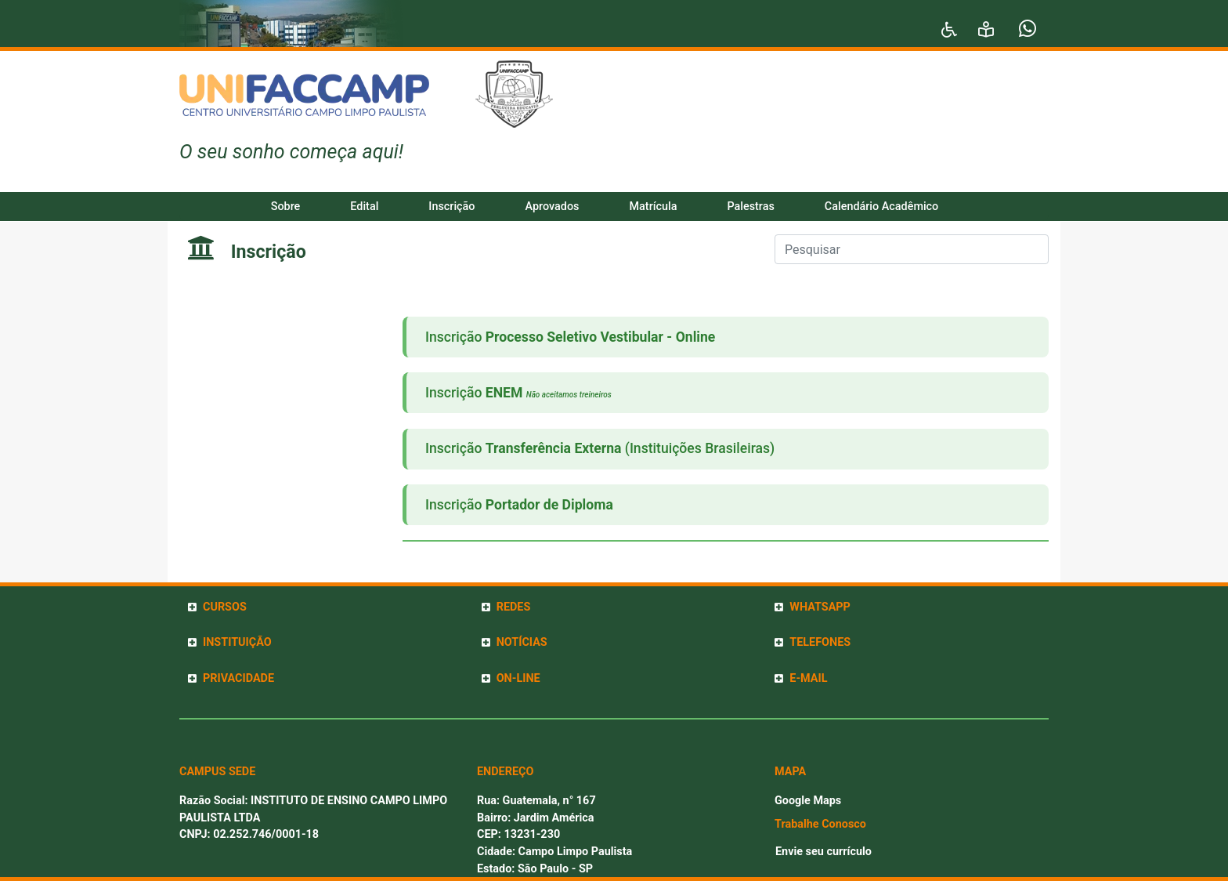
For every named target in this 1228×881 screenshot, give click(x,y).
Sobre (286, 206)
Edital (364, 206)
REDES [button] (514, 607)
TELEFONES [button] (820, 642)
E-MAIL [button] (808, 678)
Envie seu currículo (823, 851)
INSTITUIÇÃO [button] (237, 642)
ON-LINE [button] (518, 678)
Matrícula (653, 206)
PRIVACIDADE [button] (238, 678)
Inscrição (451, 206)
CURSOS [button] (225, 607)
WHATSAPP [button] (820, 607)
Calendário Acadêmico (881, 206)
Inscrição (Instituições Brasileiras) (600, 448)
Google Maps (808, 800)
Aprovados (553, 206)
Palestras (750, 206)
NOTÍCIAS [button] (522, 642)
